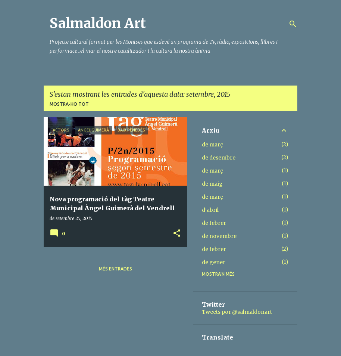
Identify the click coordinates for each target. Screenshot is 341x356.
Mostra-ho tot (69, 104)
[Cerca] (292, 24)
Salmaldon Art (98, 23)
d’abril (210, 210)
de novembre (219, 236)
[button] (176, 234)
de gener (213, 262)
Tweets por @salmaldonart (237, 312)
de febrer (214, 223)
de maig (212, 183)
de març (212, 144)
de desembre (218, 157)
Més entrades (115, 268)
